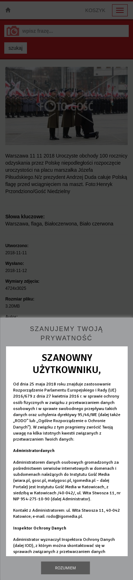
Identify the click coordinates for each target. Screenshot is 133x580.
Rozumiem (65, 567)
